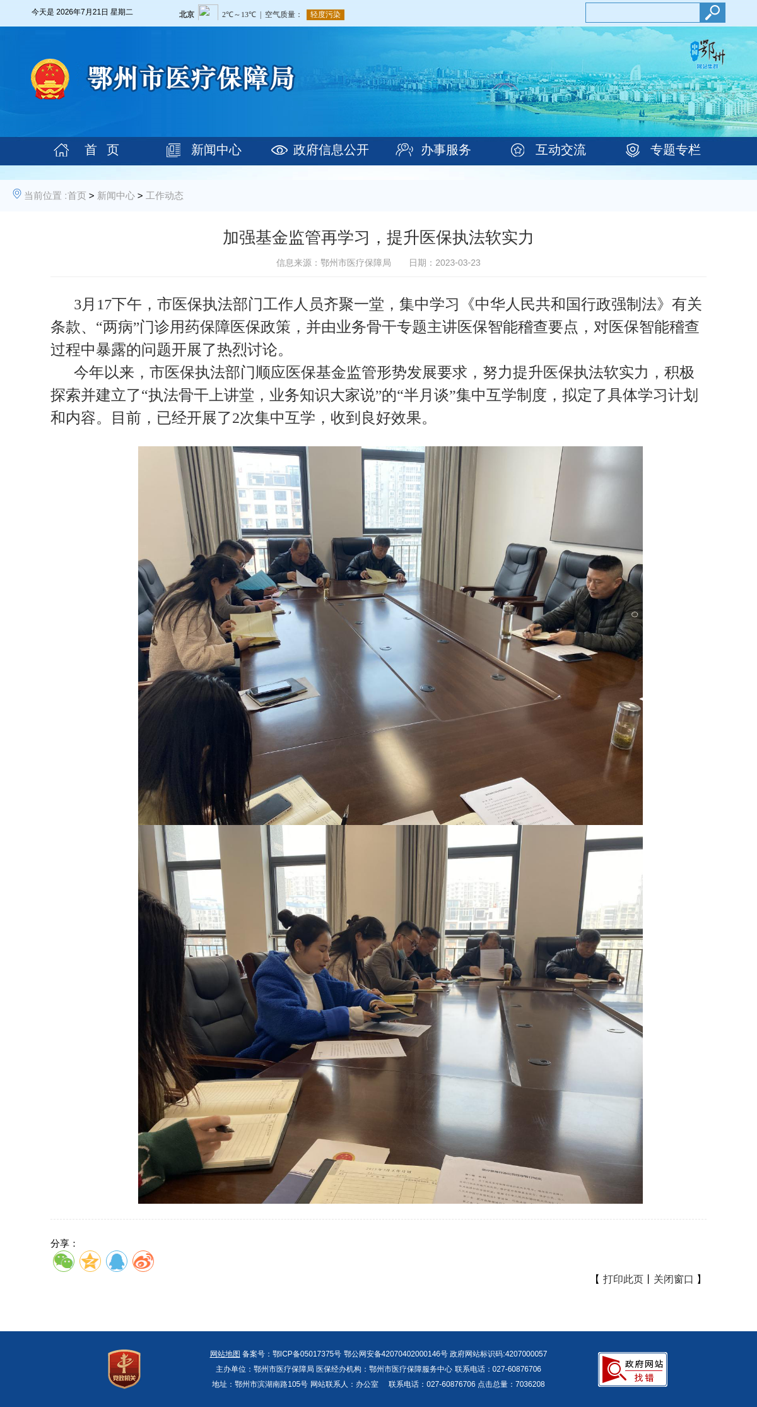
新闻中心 (216, 150)
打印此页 (623, 1279)
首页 (76, 195)
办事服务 (446, 150)
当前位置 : (45, 195)
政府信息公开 (331, 150)
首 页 (102, 150)
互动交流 (561, 150)
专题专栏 (675, 150)
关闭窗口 (674, 1279)
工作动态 (165, 195)
